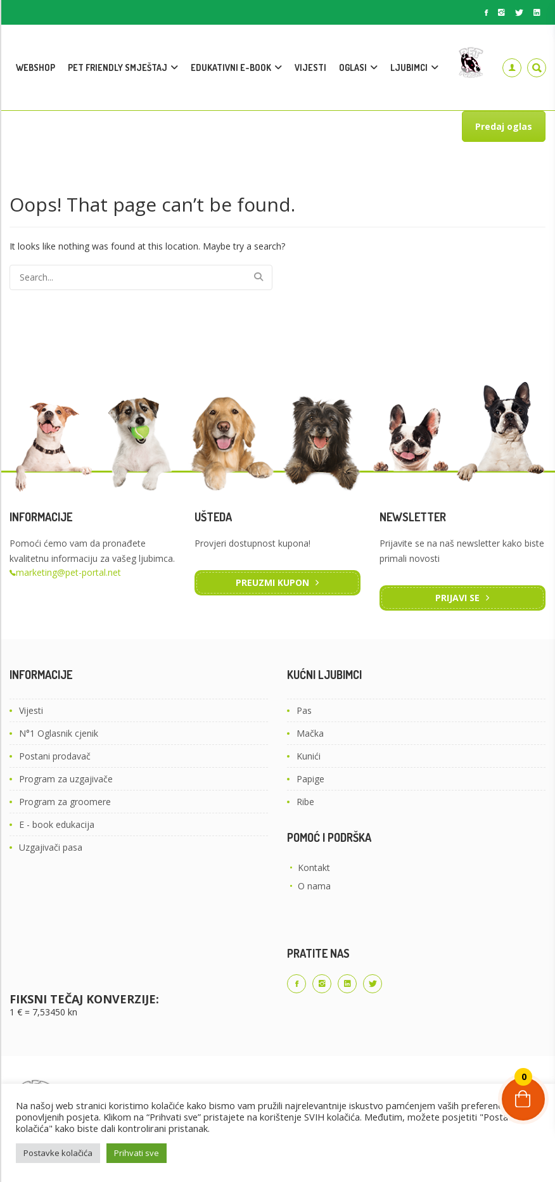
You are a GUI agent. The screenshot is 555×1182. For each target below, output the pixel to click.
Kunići (309, 756)
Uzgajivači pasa (50, 847)
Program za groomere (65, 802)
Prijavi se (457, 598)
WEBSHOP (35, 67)
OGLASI (353, 67)
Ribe (305, 802)
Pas (304, 710)
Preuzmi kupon (272, 582)
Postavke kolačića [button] (57, 1153)
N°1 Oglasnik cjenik (58, 733)
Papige (310, 779)
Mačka (310, 733)
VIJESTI (310, 67)
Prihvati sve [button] (136, 1153)
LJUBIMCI (409, 67)
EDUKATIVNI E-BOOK (231, 67)
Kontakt (314, 867)
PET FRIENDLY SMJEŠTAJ (117, 67)
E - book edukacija (56, 824)
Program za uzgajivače (66, 779)
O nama (314, 886)
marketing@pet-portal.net (68, 572)
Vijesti (31, 710)
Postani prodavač (55, 756)
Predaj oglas (503, 126)
